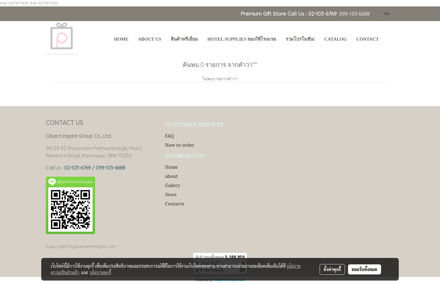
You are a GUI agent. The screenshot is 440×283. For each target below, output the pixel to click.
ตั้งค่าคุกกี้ (332, 269)
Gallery (172, 185)
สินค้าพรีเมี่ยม (184, 39)
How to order (179, 144)
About (171, 175)
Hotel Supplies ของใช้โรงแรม (242, 39)
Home (171, 166)
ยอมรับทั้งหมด (364, 269)
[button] (389, 39)
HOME (121, 39)
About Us (149, 39)
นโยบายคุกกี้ (100, 272)
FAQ (169, 135)
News (171, 194)
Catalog (335, 39)
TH (383, 14)
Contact (367, 39)
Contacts (174, 203)
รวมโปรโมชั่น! (300, 39)
